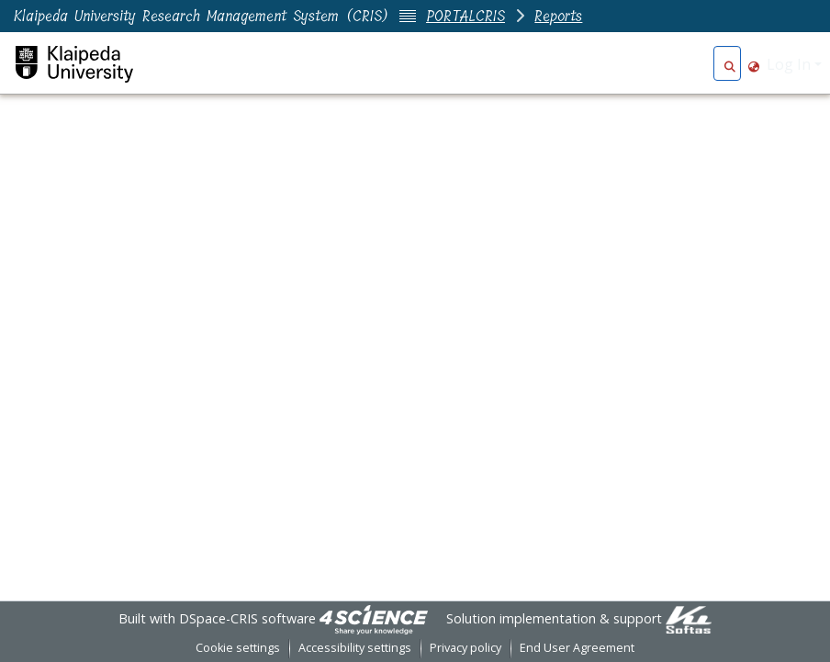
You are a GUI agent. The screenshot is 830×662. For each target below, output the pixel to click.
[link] (374, 618)
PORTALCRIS (465, 16)
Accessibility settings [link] (354, 648)
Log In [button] (790, 64)
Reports (558, 16)
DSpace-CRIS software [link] (247, 618)
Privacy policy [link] (465, 648)
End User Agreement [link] (577, 648)
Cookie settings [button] (238, 648)
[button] (729, 64)
